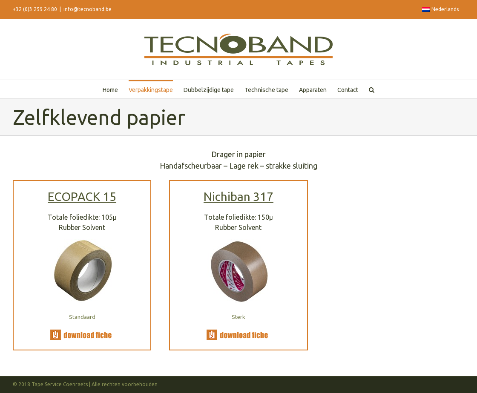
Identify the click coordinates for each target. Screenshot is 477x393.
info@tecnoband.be (87, 9)
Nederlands (440, 9)
